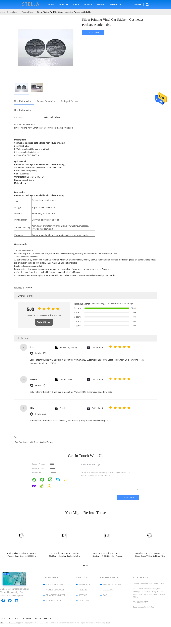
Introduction (86, 584)
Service (83, 595)
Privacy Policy (43, 619)
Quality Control (9, 619)
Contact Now (93, 33)
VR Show (88, 5)
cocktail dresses (46, 442)
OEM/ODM (108, 590)
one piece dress (21, 442)
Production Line (112, 584)
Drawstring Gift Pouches (57, 595)
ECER (108, 623)
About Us (101, 5)
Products (63, 5)
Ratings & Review (69, 101)
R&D (105, 595)
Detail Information (22, 101)
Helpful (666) (40, 414)
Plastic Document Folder (57, 584)
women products (55, 590)
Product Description (46, 101)
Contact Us (115, 5)
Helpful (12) (39, 385)
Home (51, 5)
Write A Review (44, 322)
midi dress (34, 442)
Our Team (84, 601)
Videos (76, 5)
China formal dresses (8, 623)
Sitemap (27, 619)
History (83, 590)
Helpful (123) (40, 353)
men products (53, 601)
